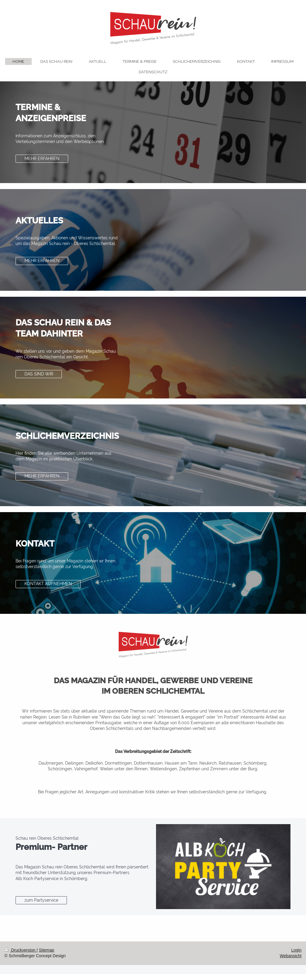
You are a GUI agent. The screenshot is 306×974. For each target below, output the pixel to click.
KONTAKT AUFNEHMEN (48, 583)
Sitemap (46, 950)
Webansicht (291, 955)
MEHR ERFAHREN (42, 158)
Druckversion (20, 950)
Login (296, 950)
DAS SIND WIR (39, 374)
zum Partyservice (41, 900)
